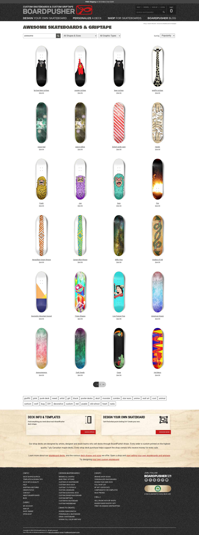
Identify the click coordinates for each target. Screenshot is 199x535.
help (138, 7)
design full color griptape (70, 519)
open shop (27, 514)
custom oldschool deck (69, 493)
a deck (87, 18)
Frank (41, 203)
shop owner (28, 511)
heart (104, 404)
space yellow (80, 147)
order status (28, 490)
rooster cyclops (80, 90)
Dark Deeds (80, 372)
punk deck (44, 398)
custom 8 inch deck (67, 485)
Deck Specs (89, 432)
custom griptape (66, 498)
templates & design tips (32, 479)
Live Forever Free (119, 316)
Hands (157, 147)
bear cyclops (119, 90)
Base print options (66, 479)
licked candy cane (118, 147)
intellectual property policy (72, 532)
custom (69, 404)
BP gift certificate (102, 487)
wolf (36, 404)
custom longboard (66, 490)
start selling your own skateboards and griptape (148, 455)
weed (54, 398)
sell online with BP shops (105, 501)
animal (162, 398)
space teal (41, 147)
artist (62, 398)
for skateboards (125, 18)
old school (95, 404)
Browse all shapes (66, 477)
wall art (146, 398)
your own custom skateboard (105, 459)
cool (154, 398)
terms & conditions (53, 532)
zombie (116, 398)
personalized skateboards (105, 479)
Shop (145, 23)
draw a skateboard (67, 517)
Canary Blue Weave (80, 260)
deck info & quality (31, 482)
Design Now (164, 432)
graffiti (27, 398)
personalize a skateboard (69, 514)
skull (97, 398)
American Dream (157, 316)
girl (68, 398)
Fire (157, 203)
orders (146, 7)
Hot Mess (157, 372)
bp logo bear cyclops (41, 90)
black (75, 398)
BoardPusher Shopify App (105, 503)
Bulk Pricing (99, 493)
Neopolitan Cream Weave (41, 260)
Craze (119, 372)
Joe (80, 203)
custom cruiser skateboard (70, 495)
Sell (97, 497)
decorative (58, 404)
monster (106, 398)
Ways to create (67, 508)
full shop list (100, 485)
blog (162, 18)
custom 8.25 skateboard (69, 482)
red (77, 404)
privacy (62, 532)
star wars (127, 398)
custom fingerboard (67, 503)
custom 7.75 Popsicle (67, 487)
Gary (119, 203)
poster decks (87, 398)
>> (103, 384)
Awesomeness (41, 372)
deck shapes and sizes (91, 455)
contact (26, 493)
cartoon (27, 404)
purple (84, 404)
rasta (112, 404)
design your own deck (103, 482)
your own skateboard (45, 18)
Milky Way (119, 260)
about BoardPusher (31, 495)
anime (137, 398)
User (26, 502)
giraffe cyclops (157, 90)
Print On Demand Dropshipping (107, 506)
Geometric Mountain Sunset (41, 316)
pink (35, 398)
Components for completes (106, 490)
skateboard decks (57, 455)
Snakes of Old (157, 260)
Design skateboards (69, 473)
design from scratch (67, 511)
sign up (154, 7)
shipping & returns (31, 487)
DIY (49, 404)
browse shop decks (102, 477)
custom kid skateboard (68, 501)
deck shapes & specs (31, 477)
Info (26, 473)
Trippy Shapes (80, 316)
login (162, 7)
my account (28, 506)
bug (43, 404)
